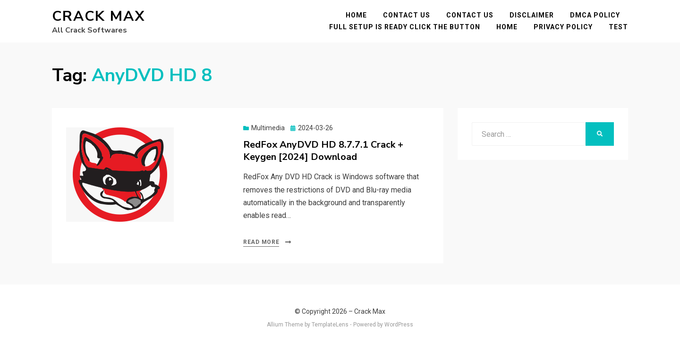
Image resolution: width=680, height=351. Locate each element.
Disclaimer (532, 15)
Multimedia (268, 128)
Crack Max (98, 16)
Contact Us (406, 15)
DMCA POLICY (595, 15)
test (618, 27)
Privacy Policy (563, 27)
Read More (261, 242)
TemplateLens (330, 324)
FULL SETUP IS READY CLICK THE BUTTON (404, 27)
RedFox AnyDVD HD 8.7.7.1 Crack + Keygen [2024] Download (323, 150)
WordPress (398, 324)
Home (356, 15)
